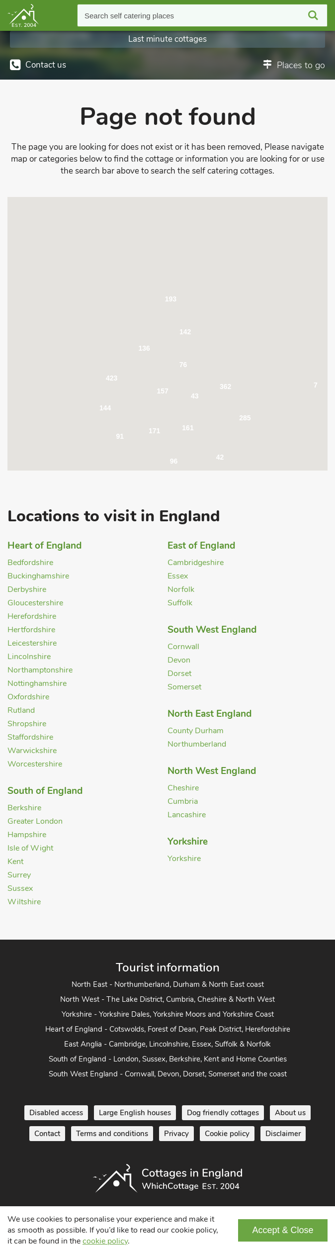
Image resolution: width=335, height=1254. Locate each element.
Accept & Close (282, 1230)
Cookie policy (227, 1134)
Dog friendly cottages (223, 1113)
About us (290, 1113)
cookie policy (105, 1241)
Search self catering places (129, 15)
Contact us (45, 65)
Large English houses (135, 1113)
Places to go (301, 65)
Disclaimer (283, 1134)
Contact (47, 1134)
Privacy (176, 1134)
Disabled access (56, 1113)
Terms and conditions (112, 1134)
